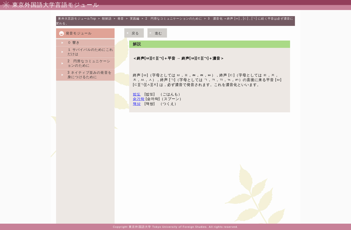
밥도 (137, 94)
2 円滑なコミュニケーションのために (174, 18)
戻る (135, 33)
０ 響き (74, 42)
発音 (120, 18)
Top (77, 18)
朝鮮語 (107, 18)
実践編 (135, 18)
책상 (137, 104)
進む (158, 33)
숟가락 (139, 99)
